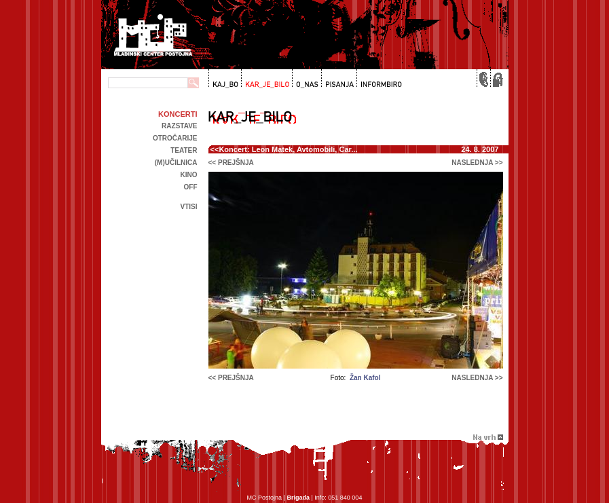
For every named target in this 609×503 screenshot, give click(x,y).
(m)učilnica (176, 162)
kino (189, 175)
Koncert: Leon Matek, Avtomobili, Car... (288, 149)
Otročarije (175, 138)
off (191, 187)
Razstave (179, 126)
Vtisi (188, 206)
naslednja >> (476, 162)
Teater (183, 150)
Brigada (298, 497)
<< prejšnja (231, 162)
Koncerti (177, 114)
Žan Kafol (365, 377)
